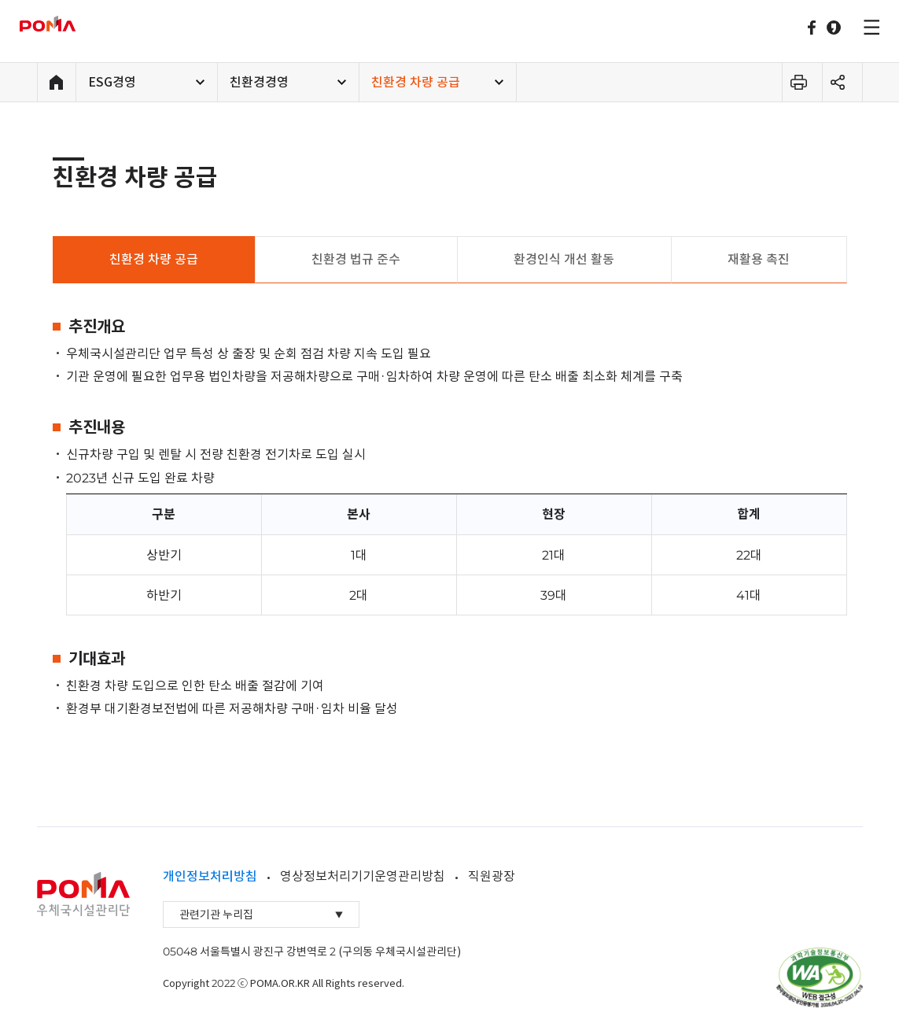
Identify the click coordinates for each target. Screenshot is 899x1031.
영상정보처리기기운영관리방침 (362, 876)
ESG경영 (112, 82)
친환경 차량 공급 (415, 82)
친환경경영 (259, 82)
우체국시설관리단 (69, 23)
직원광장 (491, 876)
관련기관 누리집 (261, 914)
